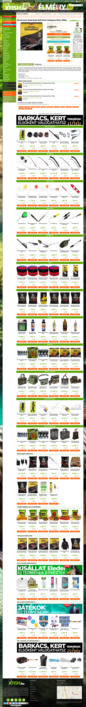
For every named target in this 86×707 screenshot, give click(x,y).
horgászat (7, 1)
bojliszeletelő (50, 106)
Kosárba (51, 60)
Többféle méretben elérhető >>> (59, 39)
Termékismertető (25, 64)
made (38, 106)
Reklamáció (56, 11)
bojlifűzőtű (44, 106)
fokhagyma (21, 108)
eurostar (21, 106)
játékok (22, 1)
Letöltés (69, 11)
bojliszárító (57, 106)
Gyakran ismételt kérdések (34, 700)
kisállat (15, 1)
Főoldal (31, 682)
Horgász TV (39, 11)
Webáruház (19, 11)
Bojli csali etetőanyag (54, 23)
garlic (62, 106)
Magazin (26, 11)
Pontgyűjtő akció (32, 691)
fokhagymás (75, 106)
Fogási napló (32, 11)
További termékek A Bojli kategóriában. (29, 507)
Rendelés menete (32, 686)
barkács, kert (30, 1)
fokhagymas (68, 106)
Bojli (59, 23)
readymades (27, 106)
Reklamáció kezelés (33, 698)
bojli (55, 113)
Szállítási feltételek (33, 689)
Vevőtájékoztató (47, 11)
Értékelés (38, 64)
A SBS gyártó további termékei (24, 536)
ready (33, 106)
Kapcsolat (62, 11)
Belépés (31, 693)
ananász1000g (28, 108)
